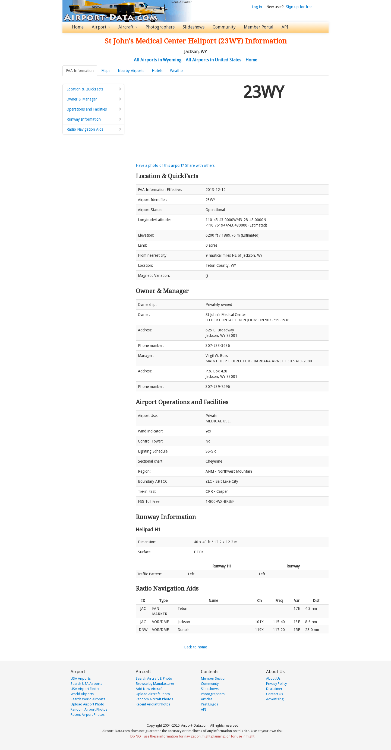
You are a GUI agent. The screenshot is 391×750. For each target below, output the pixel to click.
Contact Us (274, 694)
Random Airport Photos (89, 709)
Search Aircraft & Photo (154, 678)
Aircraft (127, 27)
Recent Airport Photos (88, 715)
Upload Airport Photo (87, 704)
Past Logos (209, 704)
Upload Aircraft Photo (153, 694)
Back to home (195, 647)
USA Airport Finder (85, 689)
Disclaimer (274, 689)
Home (78, 27)
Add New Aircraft (149, 689)
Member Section (213, 678)
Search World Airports (88, 699)
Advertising (275, 699)
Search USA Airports (86, 684)
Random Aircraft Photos (154, 699)
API (285, 27)
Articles (206, 699)
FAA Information (80, 70)
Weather (177, 70)
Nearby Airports (131, 70)
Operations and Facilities (94, 109)
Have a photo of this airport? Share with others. (176, 165)
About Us (273, 678)
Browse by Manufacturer (155, 684)
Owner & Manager (94, 99)
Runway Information (94, 119)
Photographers (160, 27)
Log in (257, 7)
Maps (105, 70)
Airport (101, 27)
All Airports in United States (213, 59)
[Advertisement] (187, 119)
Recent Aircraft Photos (153, 704)
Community (224, 27)
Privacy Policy (276, 684)
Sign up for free (299, 7)
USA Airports (81, 678)
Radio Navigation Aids (94, 129)
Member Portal (258, 27)
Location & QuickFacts (94, 89)
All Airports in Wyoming (157, 59)
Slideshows (193, 27)
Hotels (157, 70)
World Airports (82, 694)
